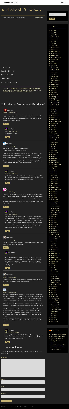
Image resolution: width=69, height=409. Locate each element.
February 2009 (55, 299)
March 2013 (54, 200)
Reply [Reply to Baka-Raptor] (7, 137)
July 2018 (53, 88)
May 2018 (53, 90)
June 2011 (53, 241)
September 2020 (56, 57)
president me (31, 90)
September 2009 (56, 284)
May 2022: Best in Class (58, 337)
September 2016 (56, 121)
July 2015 (53, 144)
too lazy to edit (22, 91)
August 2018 (54, 86)
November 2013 (55, 185)
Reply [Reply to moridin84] (5, 166)
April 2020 (54, 66)
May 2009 (53, 292)
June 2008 (53, 315)
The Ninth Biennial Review (58, 334)
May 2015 (53, 148)
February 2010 (55, 274)
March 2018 (54, 94)
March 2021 (54, 45)
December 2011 (55, 231)
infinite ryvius (15, 90)
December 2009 (55, 278)
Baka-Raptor (10, 2)
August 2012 (54, 214)
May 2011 (53, 243)
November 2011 (55, 233)
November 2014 (55, 160)
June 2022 (53, 33)
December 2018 (55, 80)
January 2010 (54, 276)
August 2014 (54, 167)
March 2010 (54, 272)
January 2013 (54, 204)
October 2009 (55, 282)
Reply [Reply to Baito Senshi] (5, 247)
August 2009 (54, 286)
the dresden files (13, 91)
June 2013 (53, 193)
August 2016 (54, 123)
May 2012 (53, 220)
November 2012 (55, 208)
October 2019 (55, 70)
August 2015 (54, 142)
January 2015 (54, 156)
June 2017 (53, 111)
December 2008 (55, 303)
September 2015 (56, 140)
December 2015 (55, 136)
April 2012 (54, 222)
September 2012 (56, 212)
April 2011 (54, 245)
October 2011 (55, 235)
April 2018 (54, 92)
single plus (38, 90)
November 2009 (55, 280)
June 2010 (53, 266)
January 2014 (54, 181)
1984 (7, 88)
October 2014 (55, 163)
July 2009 (53, 288)
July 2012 (53, 216)
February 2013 (55, 202)
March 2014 (54, 177)
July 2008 (53, 313)
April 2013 (54, 198)
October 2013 (55, 187)
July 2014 (53, 169)
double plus (38, 88)
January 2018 (54, 99)
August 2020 (54, 59)
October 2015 (55, 138)
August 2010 (54, 261)
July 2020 (53, 61)
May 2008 (53, 317)
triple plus (29, 91)
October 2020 (55, 55)
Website (3, 394)
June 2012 (53, 218)
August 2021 (54, 39)
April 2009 (54, 294)
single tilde (5, 91)
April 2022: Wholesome (57, 339)
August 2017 (54, 107)
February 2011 (55, 249)
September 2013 (56, 189)
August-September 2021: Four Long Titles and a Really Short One (58, 347)
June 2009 (53, 290)
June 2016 (53, 127)
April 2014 (54, 175)
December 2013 (55, 183)
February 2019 (55, 76)
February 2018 (55, 97)
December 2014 (55, 158)
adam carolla (15, 88)
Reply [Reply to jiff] (5, 207)
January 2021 (54, 49)
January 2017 (54, 117)
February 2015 (55, 154)
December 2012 (55, 206)
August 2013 (54, 191)
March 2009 (54, 297)
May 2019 (53, 74)
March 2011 (54, 247)
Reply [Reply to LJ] (5, 325)
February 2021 (55, 47)
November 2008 (55, 305)
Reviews (41, 17)
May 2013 (53, 195)
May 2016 (53, 130)
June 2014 (53, 171)
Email (3, 386)
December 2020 (55, 51)
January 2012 (54, 228)
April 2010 (54, 270)
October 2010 (55, 257)
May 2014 (53, 173)
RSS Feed (55, 330)
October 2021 (55, 37)
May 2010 (53, 268)
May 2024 (53, 31)
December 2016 (55, 119)
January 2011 (54, 251)
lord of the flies (23, 90)
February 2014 (55, 179)
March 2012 (54, 224)
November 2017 (55, 103)
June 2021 (53, 41)
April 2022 (54, 35)
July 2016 (53, 125)
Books (36, 17)
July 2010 (53, 264)
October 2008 (55, 307)
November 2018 (55, 82)
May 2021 (53, 43)
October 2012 (55, 210)
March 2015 (54, 152)
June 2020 (53, 63)
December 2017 (55, 101)
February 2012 (55, 226)
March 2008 (54, 321)
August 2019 (54, 72)
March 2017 (54, 113)
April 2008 (54, 319)
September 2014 (56, 165)
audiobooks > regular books (27, 88)
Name (3, 379)
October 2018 (55, 84)
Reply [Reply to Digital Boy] (5, 124)
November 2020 (55, 53)
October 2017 (55, 105)
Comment (4, 357)
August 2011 (54, 239)
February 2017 (55, 115)
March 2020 (54, 68)
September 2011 (56, 237)
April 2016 (54, 132)
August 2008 (54, 311)
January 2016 (54, 134)
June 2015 (53, 146)
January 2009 (54, 301)
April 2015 (54, 150)
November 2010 (55, 255)
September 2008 (56, 309)
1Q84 (10, 88)
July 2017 (53, 109)
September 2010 (56, 259)
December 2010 (55, 253)
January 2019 (54, 78)
